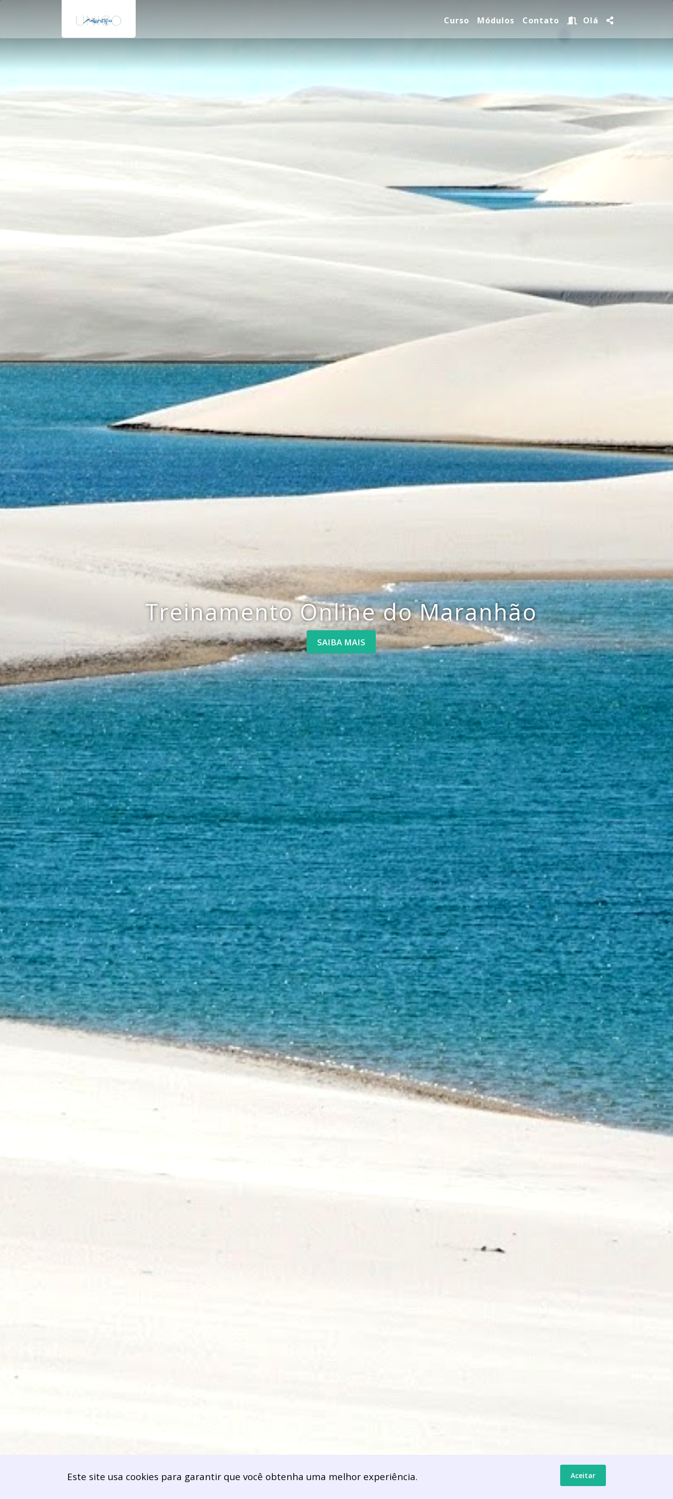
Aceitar (583, 1476)
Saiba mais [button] (341, 641)
